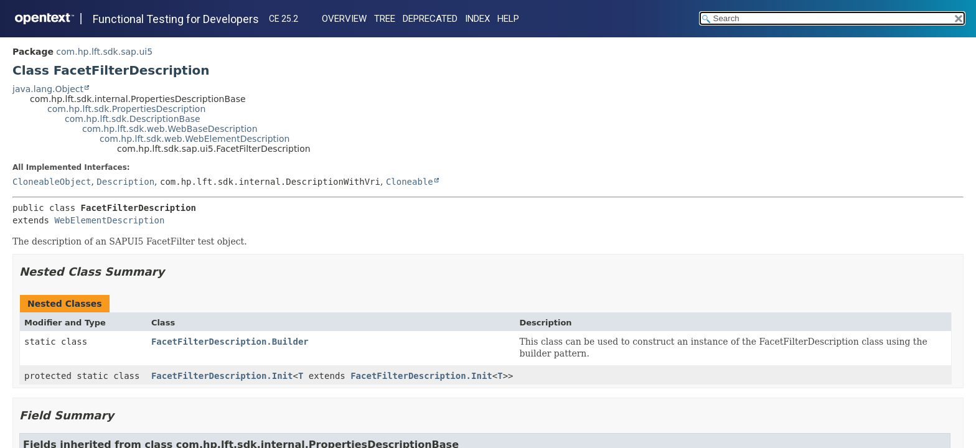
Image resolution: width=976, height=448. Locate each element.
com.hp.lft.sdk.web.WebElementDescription (194, 139)
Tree (384, 18)
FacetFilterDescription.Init (222, 376)
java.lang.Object (47, 89)
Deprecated (430, 18)
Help (508, 18)
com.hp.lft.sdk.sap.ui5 (104, 52)
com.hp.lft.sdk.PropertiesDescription (126, 109)
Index (477, 18)
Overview (344, 18)
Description (125, 182)
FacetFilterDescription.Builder (230, 342)
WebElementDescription (109, 220)
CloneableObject (51, 182)
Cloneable (409, 182)
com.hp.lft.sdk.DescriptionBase (132, 119)
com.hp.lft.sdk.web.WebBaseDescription (170, 129)
